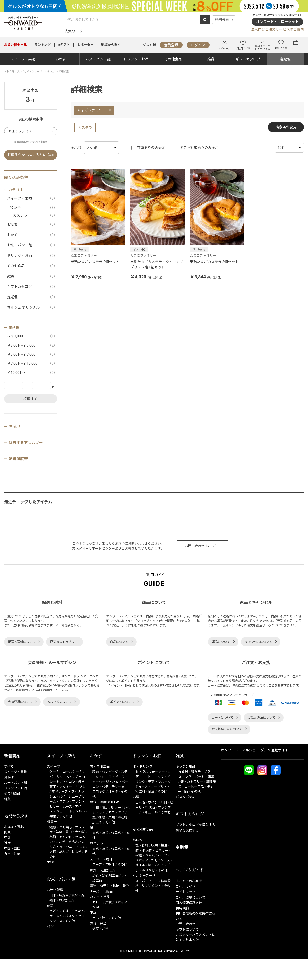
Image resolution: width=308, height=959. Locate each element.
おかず (60, 59)
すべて (8, 766)
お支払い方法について (227, 729)
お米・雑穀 (55, 890)
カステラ (85, 128)
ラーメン (55, 916)
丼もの (113, 791)
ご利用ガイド (242, 45)
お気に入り (281, 45)
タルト (80, 811)
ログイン (198, 45)
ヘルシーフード (144, 875)
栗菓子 (54, 816)
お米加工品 (67, 900)
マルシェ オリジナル (32, 307)
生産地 (14, 426)
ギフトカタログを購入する (195, 825)
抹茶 (82, 847)
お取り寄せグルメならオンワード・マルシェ (29, 71)
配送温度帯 (18, 458)
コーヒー (148, 777)
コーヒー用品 (194, 787)
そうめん (78, 911)
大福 (52, 852)
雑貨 (210, 59)
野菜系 (116, 833)
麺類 (50, 905)
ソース (165, 860)
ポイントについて (122, 702)
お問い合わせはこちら (201, 546)
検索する (30, 399)
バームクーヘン (60, 777)
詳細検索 (222, 20)
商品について (119, 642)
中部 (7, 837)
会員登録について (20, 702)
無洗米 (64, 895)
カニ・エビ (116, 812)
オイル (140, 865)
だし (154, 860)
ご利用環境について (190, 897)
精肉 (95, 772)
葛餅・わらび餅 (60, 837)
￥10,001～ (32, 372)
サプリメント (151, 886)
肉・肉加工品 (100, 766)
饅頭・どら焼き (60, 827)
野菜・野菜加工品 (105, 875)
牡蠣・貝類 (106, 817)
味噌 (154, 845)
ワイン (153, 802)
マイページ (224, 45)
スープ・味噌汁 (101, 859)
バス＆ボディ (185, 797)
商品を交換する (187, 830)
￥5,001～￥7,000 (32, 354)
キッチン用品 (185, 766)
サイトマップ (185, 892)
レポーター (85, 45)
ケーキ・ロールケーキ (65, 772)
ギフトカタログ (248, 59)
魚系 (105, 833)
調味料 (138, 840)
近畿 (7, 843)
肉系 (95, 833)
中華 (93, 913)
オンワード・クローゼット (277, 22)
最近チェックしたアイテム (262, 45)
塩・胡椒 (141, 845)
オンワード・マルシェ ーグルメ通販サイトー (256, 750)
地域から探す (111, 45)
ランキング (42, 45)
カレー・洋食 (100, 897)
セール (15, 45)
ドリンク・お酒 (135, 59)
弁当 (105, 929)
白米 (52, 895)
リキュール (149, 812)
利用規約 (182, 908)
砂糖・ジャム (145, 855)
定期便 (285, 59)
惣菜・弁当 (98, 923)
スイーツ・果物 (23, 59)
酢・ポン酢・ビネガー (151, 850)
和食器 (196, 772)
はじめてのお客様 (189, 881)
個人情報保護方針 (189, 903)
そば (65, 911)
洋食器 (183, 772)
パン (50, 926)
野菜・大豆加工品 (103, 870)
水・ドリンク (142, 766)
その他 (67, 816)
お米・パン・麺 (98, 59)
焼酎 (164, 802)
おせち (32, 224)
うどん (54, 911)
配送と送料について (21, 642)
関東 (7, 832)
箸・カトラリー (191, 782)
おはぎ (76, 852)
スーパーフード (146, 881)
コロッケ (99, 791)
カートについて (222, 717)
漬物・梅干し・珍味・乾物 (109, 886)
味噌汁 (110, 864)
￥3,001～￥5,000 (32, 345)
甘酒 (151, 791)
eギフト (64, 45)
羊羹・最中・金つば (70, 832)
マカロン (68, 782)
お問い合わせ (185, 924)
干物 (95, 807)
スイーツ (53, 766)
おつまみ (96, 843)
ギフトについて (187, 929)
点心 (95, 918)
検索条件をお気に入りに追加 (31, 155)
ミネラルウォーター (150, 772)
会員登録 (171, 45)
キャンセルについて (258, 642)
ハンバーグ (110, 772)
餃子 (105, 918)
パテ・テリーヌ (113, 787)
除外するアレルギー (26, 443)
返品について (221, 642)
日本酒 (140, 802)
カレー (97, 902)
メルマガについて (59, 702)
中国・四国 (12, 848)
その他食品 (173, 59)
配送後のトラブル (62, 642)
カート (295, 45)
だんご (64, 852)
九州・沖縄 (12, 854)
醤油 (164, 845)
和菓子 (33, 207)
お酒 (136, 797)
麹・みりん (156, 865)
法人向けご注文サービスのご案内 (277, 29)
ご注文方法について (261, 717)
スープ (97, 864)
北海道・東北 (14, 827)
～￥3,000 (32, 336)
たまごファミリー (92, 110)
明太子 (116, 807)
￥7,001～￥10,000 (32, 363)
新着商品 (12, 756)
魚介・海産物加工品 (104, 802)
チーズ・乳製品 (101, 891)
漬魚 (105, 807)
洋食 (108, 902)
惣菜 (95, 929)
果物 (50, 862)
